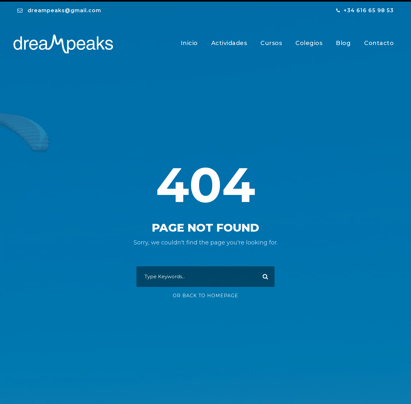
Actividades (229, 41)
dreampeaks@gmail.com (64, 9)
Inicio (189, 41)
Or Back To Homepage (205, 295)
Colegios (308, 41)
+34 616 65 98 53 (369, 9)
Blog (343, 41)
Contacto (379, 41)
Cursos (271, 41)
